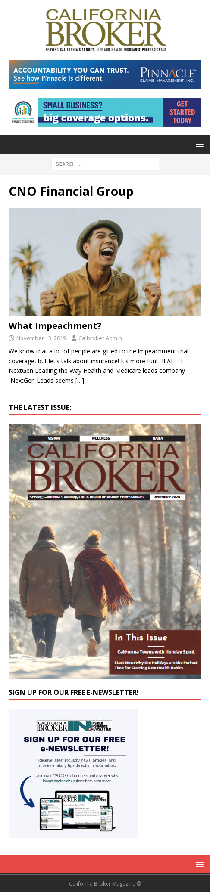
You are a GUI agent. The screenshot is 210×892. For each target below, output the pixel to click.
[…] (79, 380)
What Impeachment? (55, 325)
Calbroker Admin (100, 338)
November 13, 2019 (41, 338)
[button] (198, 144)
